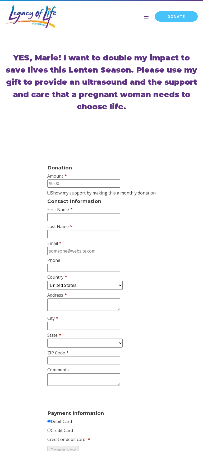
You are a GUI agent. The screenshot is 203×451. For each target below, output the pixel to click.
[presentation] (87, 399)
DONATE (176, 16)
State (54, 335)
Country (57, 277)
